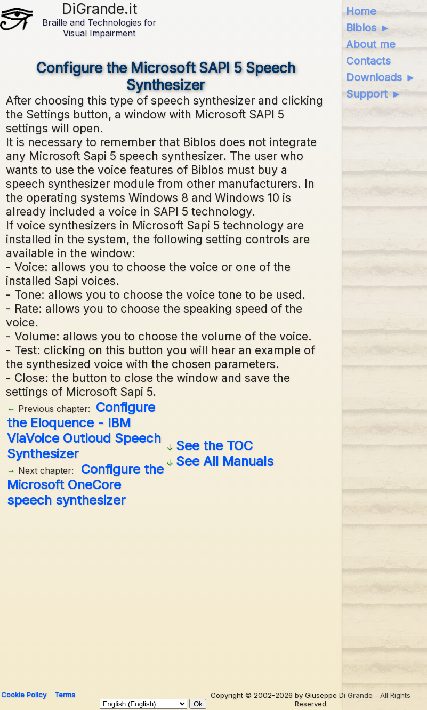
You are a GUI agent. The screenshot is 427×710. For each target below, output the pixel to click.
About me (371, 44)
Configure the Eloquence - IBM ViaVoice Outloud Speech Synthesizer (84, 430)
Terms (64, 694)
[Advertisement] (213, 594)
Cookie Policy (23, 694)
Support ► (373, 93)
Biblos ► (368, 27)
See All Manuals (224, 461)
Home (361, 11)
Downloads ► (381, 77)
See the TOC (214, 445)
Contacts (368, 60)
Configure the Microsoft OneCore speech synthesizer (85, 484)
